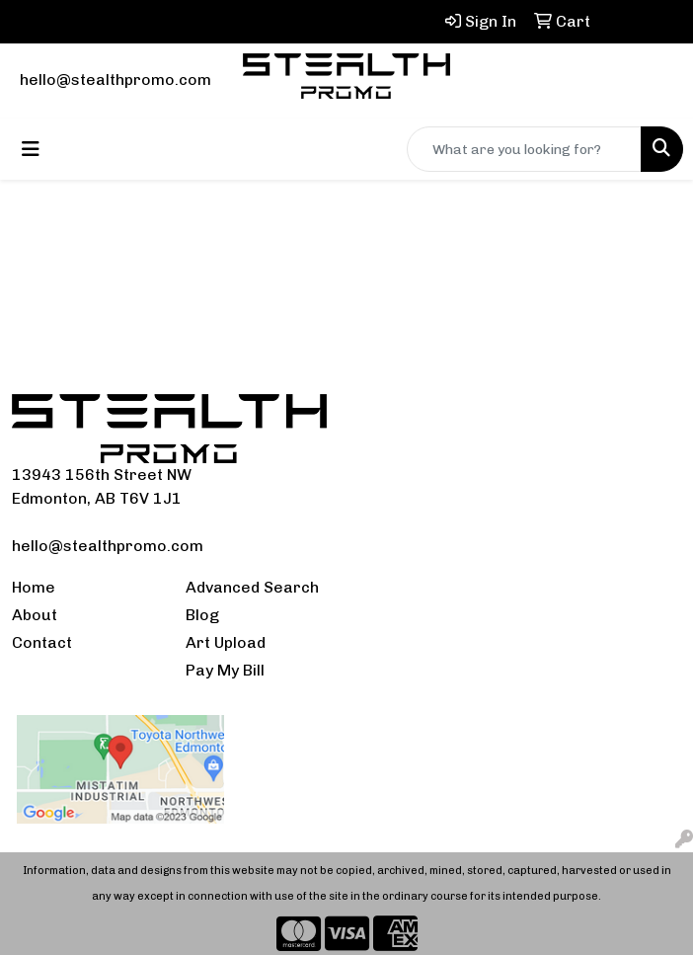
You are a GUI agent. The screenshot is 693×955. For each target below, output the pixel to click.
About (34, 614)
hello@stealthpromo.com (115, 79)
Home (33, 587)
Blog (202, 614)
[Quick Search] (524, 149)
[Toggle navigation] (30, 149)
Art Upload (226, 642)
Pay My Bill (225, 670)
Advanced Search (252, 587)
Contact (42, 642)
